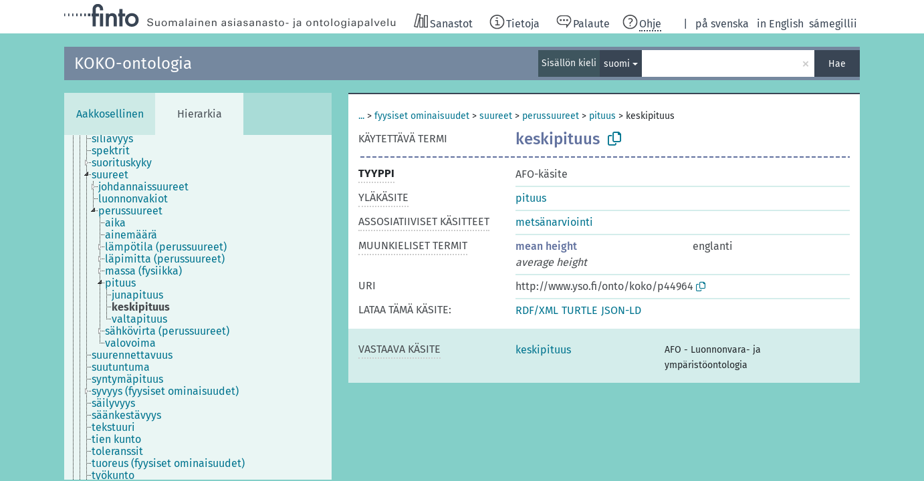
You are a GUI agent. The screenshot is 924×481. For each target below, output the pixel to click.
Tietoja (523, 23)
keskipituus (543, 349)
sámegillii (833, 23)
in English (780, 23)
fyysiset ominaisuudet (421, 116)
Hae (837, 63)
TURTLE (580, 310)
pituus (602, 116)
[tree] (198, 307)
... (361, 116)
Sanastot (451, 23)
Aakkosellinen (110, 114)
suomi (617, 63)
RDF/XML (536, 310)
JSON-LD (621, 310)
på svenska (722, 23)
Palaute (591, 23)
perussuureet (550, 116)
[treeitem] (118, 139)
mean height (546, 246)
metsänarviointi (554, 222)
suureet (495, 116)
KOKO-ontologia (133, 63)
